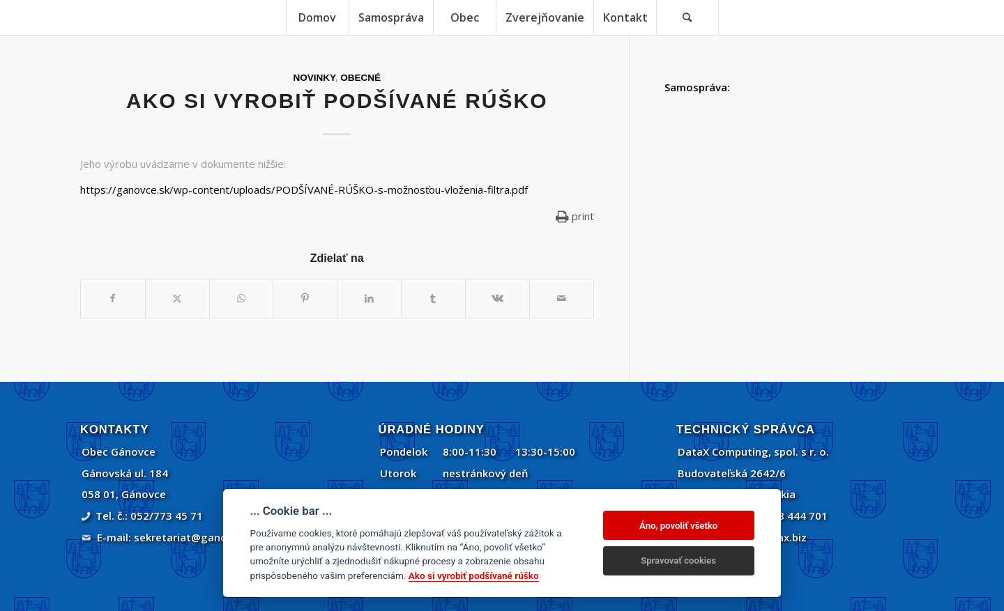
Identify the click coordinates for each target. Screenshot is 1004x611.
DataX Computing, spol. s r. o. (753, 451)
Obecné (360, 77)
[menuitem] (317, 17)
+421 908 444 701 (783, 516)
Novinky (314, 77)
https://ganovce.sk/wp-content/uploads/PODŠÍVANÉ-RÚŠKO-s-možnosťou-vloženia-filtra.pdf (304, 189)
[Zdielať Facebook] (113, 298)
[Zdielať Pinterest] (305, 298)
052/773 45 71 (166, 516)
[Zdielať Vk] (497, 298)
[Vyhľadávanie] (687, 17)
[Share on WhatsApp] (241, 298)
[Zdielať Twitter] (177, 298)
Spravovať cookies (678, 560)
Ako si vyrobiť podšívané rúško (474, 575)
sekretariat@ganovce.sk (196, 537)
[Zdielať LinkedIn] (369, 298)
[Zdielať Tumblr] (433, 298)
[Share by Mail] (561, 298)
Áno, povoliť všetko (678, 525)
